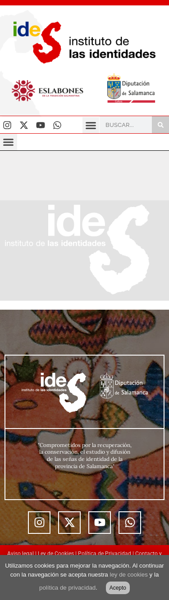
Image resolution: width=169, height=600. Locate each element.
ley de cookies (128, 574)
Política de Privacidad (104, 553)
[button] (91, 125)
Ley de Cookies (56, 553)
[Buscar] (160, 124)
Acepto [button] (118, 588)
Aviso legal (20, 553)
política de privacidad (67, 587)
